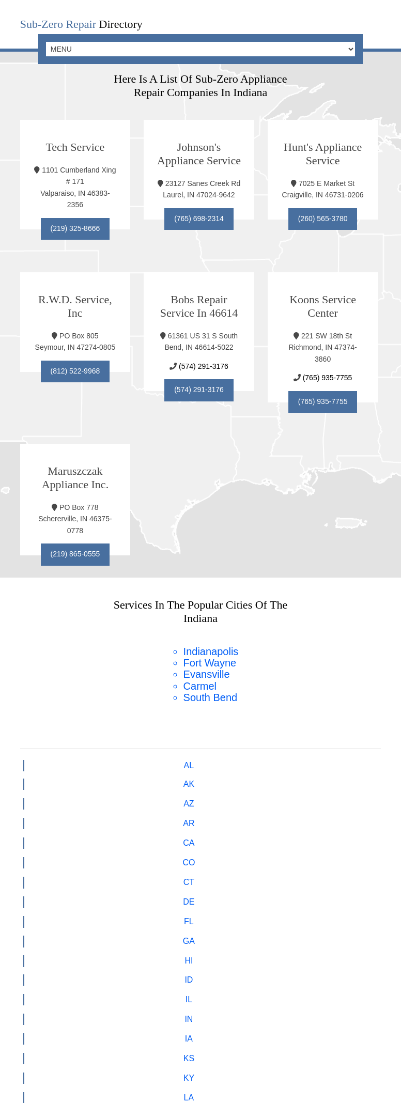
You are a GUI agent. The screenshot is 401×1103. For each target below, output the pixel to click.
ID (74, 779)
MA (39, 798)
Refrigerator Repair (214, 980)
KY (253, 779)
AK (73, 760)
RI (326, 817)
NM (38, 817)
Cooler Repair (298, 980)
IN (145, 779)
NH (326, 798)
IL (108, 779)
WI (326, 835)
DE (290, 760)
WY (362, 835)
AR (144, 760)
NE (253, 798)
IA (181, 779)
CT (253, 760)
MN (108, 798)
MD (363, 779)
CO (217, 760)
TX (109, 835)
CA (181, 760)
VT (181, 835)
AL (39, 760)
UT (145, 835)
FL (327, 760)
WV (290, 835)
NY (74, 817)
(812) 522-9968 (75, 368)
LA (290, 779)
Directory (81, 24)
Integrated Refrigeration (133, 992)
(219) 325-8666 (75, 227)
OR (253, 817)
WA (253, 835)
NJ (363, 798)
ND (145, 817)
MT (217, 798)
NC (109, 817)
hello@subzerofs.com (222, 919)
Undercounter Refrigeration (260, 992)
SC (362, 817)
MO (181, 798)
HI (39, 779)
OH (181, 817)
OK (217, 817)
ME (326, 779)
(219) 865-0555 (75, 551)
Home (73, 980)
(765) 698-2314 (200, 217)
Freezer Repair (128, 980)
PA (290, 817)
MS (144, 798)
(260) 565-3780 (326, 217)
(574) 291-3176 (204, 363)
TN (73, 835)
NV (290, 798)
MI (74, 798)
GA (363, 760)
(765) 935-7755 (330, 374)
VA (217, 835)
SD (38, 835)
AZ (109, 760)
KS (217, 779)
